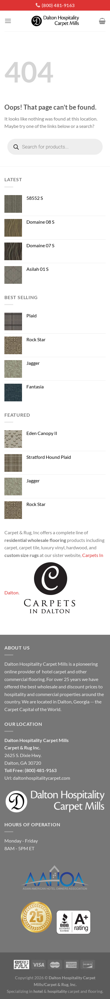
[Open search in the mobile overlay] (55, 147)
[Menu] (7, 21)
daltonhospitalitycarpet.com (41, 778)
